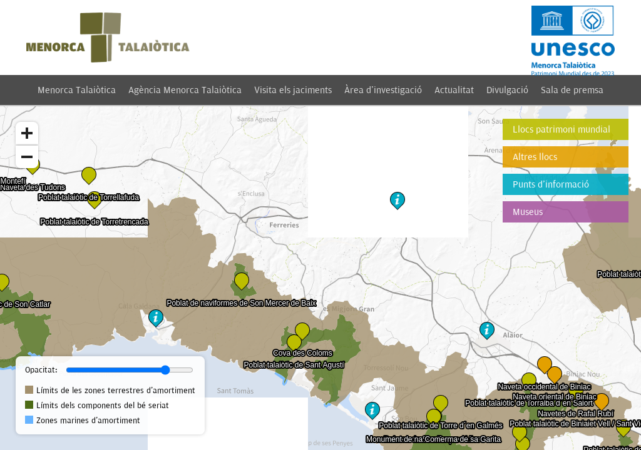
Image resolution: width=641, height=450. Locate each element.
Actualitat (454, 90)
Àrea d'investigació (383, 90)
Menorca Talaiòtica (77, 90)
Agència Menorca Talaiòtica (185, 90)
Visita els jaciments (293, 90)
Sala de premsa (572, 90)
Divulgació (507, 90)
